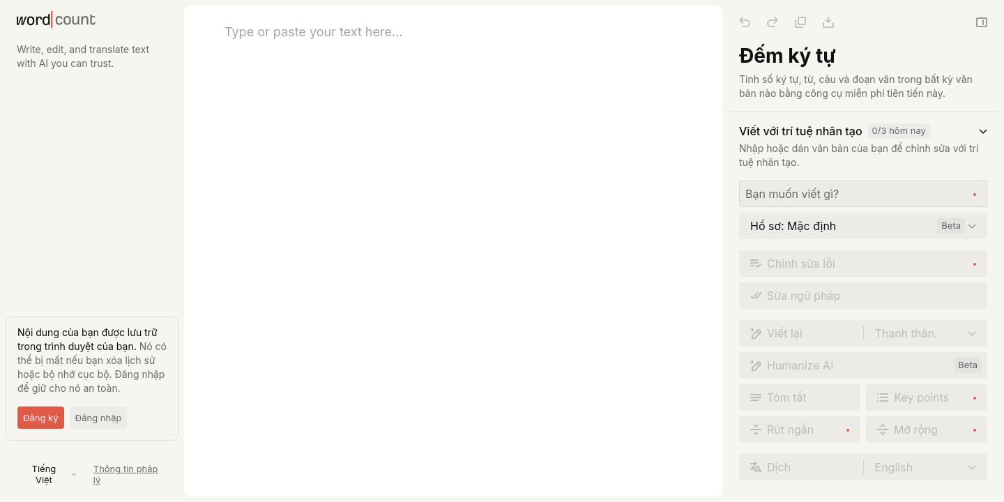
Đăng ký (41, 417)
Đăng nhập (98, 417)
